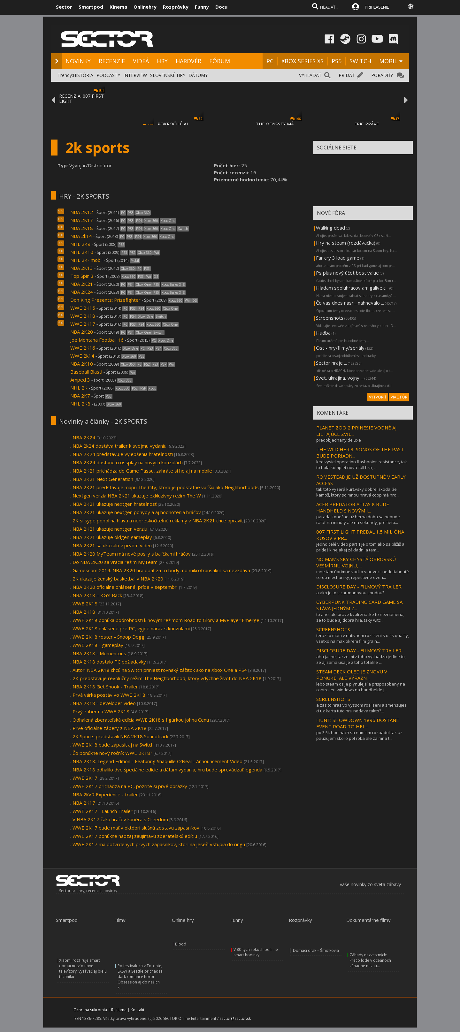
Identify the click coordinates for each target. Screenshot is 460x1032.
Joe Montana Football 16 (97, 340)
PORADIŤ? (382, 75)
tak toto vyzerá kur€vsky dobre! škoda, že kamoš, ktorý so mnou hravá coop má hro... (357, 492)
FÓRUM (219, 61)
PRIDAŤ (347, 75)
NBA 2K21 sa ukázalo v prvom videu (112, 545)
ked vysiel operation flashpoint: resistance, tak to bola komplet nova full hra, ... (361, 464)
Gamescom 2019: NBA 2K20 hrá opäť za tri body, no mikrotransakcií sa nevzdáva (161, 570)
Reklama (118, 1010)
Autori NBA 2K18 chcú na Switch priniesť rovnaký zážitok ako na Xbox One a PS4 (160, 670)
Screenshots (329, 318)
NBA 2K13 (81, 268)
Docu (221, 7)
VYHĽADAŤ (310, 75)
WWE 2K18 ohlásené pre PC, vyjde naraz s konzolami (131, 628)
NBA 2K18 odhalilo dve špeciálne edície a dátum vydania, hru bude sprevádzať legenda (167, 769)
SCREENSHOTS (333, 629)
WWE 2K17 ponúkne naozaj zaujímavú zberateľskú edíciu (135, 836)
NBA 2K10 (81, 363)
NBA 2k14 (81, 236)
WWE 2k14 (82, 356)
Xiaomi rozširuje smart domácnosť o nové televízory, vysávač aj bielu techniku (83, 968)
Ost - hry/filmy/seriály (340, 348)
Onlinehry (145, 7)
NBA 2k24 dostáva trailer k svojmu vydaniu (119, 446)
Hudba (323, 333)
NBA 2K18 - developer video (104, 703)
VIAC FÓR (399, 397)
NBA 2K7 (80, 395)
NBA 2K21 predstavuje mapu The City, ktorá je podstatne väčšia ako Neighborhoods (166, 487)
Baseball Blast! (86, 371)
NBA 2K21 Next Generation (103, 479)
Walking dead (330, 227)
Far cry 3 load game (337, 257)
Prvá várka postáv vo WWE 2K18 (109, 695)
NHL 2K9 (80, 244)
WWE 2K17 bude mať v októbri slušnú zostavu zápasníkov (136, 827)
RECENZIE (112, 61)
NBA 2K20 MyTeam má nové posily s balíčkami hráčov (132, 553)
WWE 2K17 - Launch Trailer (103, 811)
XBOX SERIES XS (302, 61)
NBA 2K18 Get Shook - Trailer (106, 686)
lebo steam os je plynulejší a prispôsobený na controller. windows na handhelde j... (360, 687)
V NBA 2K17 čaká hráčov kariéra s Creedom (120, 819)
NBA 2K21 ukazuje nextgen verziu (110, 529)
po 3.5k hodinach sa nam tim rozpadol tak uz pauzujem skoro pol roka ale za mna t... (359, 735)
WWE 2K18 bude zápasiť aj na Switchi (114, 744)
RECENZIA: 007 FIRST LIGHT (81, 98)
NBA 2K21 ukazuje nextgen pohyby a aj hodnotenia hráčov (137, 512)
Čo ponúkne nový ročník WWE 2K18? (112, 753)
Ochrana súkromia (90, 1010)
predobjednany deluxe (338, 440)
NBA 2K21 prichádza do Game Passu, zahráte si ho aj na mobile (142, 470)
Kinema (118, 7)
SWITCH (360, 61)
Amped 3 (80, 379)
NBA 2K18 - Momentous (99, 653)
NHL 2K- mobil (86, 260)
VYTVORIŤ (378, 397)
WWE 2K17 (82, 324)
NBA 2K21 (81, 284)
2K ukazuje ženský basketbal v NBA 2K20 (118, 578)
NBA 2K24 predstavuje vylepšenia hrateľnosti (123, 454)
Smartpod (91, 7)
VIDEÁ (141, 61)
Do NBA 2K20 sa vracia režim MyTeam (115, 562)
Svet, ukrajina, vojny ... (340, 378)
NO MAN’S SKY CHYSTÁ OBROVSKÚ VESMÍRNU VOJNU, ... (356, 562)
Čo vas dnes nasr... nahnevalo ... (350, 303)
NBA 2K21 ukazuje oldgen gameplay (112, 537)
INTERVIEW (135, 75)
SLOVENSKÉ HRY (167, 75)
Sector (64, 7)
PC (269, 61)
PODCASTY (108, 75)
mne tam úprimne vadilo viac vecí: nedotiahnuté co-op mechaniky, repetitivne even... (362, 574)
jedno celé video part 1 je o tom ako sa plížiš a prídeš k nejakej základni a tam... (360, 547)
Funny (202, 7)
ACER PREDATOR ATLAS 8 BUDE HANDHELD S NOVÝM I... (352, 507)
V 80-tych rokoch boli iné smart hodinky (256, 952)
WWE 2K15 (82, 308)
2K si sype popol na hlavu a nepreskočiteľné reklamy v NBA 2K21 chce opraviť (158, 520)
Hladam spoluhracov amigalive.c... (352, 288)
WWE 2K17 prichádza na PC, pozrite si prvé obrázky (130, 786)
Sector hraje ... (331, 363)
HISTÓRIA (83, 75)
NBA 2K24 (81, 292)
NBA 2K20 (81, 332)
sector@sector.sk (235, 1018)
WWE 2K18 (82, 316)
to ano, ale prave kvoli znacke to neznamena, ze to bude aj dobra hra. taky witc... (360, 617)
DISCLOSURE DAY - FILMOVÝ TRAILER (359, 586)
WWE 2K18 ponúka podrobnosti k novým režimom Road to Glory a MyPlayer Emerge (166, 620)
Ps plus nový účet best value (347, 272)
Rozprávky (175, 7)
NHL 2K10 (81, 252)
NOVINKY (78, 61)
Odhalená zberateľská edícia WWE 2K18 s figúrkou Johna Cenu (141, 720)
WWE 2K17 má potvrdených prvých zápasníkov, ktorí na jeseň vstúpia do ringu (159, 844)
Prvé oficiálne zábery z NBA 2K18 (110, 728)
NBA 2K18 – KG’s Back (97, 595)
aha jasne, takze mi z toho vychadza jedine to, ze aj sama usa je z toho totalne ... (361, 659)
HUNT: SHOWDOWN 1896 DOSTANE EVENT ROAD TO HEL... (357, 723)
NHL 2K (79, 387)
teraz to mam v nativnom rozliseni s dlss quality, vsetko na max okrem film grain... (362, 638)
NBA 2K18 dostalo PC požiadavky (109, 661)
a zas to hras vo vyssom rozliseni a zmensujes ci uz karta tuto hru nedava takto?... (361, 708)
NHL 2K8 (80, 403)
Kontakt (137, 1010)
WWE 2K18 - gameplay (98, 645)
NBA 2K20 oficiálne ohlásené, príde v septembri (125, 587)
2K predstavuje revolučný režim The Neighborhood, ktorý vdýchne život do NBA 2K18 (167, 678)
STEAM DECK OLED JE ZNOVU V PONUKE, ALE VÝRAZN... (351, 674)
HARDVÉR (188, 61)
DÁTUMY (198, 75)
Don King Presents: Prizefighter (105, 300)
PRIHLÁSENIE (377, 7)
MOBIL (388, 61)
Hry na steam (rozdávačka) (345, 242)
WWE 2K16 (82, 348)
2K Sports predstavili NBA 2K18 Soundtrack (120, 736)
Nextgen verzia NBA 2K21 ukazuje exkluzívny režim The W (137, 495)
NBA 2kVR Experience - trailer (105, 794)
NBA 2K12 (81, 212)
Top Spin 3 (82, 276)
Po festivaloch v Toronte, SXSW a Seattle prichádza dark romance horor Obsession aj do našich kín (140, 976)
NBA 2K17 (81, 220)
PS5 (336, 61)
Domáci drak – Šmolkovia (316, 950)
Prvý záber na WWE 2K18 (101, 711)
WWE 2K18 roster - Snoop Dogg (108, 637)
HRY (162, 61)
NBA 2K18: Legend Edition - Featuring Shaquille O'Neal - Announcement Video (157, 761)
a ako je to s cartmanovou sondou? (350, 593)
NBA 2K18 (81, 228)
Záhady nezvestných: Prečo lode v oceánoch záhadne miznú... (370, 960)
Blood (180, 944)
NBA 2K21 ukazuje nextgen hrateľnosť (115, 504)
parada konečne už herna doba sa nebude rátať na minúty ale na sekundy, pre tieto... (358, 519)
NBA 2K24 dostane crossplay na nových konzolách (128, 462)
